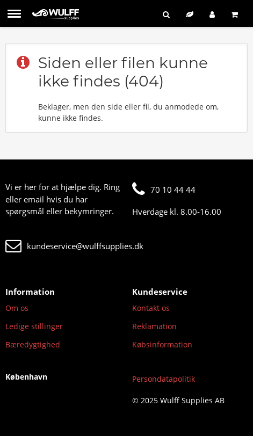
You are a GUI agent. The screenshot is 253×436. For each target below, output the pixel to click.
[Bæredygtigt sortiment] (189, 14)
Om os (16, 308)
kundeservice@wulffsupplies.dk (74, 246)
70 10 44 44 (164, 189)
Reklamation (154, 326)
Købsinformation (162, 344)
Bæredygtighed (32, 344)
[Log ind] (212, 14)
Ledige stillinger (34, 326)
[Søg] (166, 14)
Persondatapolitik (163, 379)
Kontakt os (151, 308)
